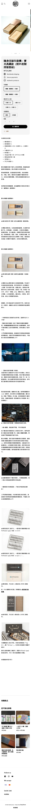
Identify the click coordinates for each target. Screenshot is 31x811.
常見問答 (15, 807)
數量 (5, 119)
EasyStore (23, 804)
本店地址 (6, 794)
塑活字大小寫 (7, 99)
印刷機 (6, 84)
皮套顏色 (6, 111)
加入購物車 (15, 126)
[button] (2, 4)
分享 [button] (6, 131)
